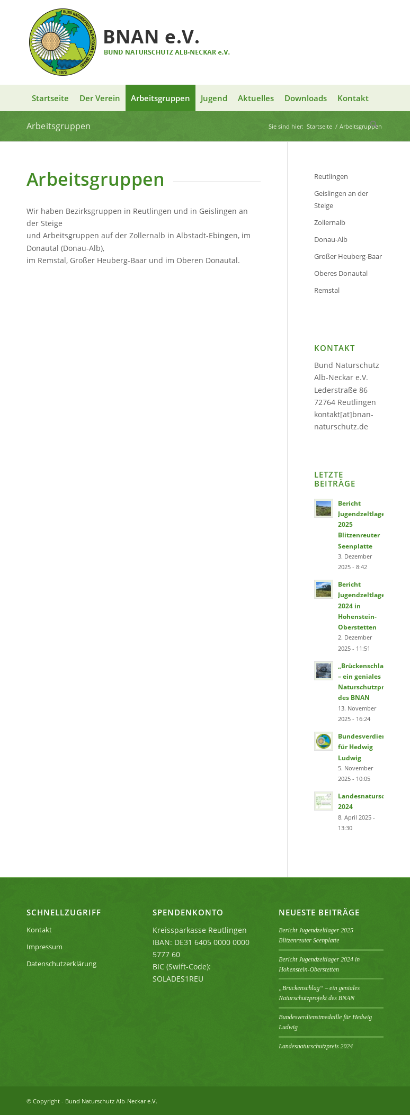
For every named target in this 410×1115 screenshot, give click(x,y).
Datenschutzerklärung (61, 963)
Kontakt (39, 929)
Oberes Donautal (341, 273)
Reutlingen (331, 176)
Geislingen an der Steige (341, 199)
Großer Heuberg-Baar (348, 256)
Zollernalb (329, 222)
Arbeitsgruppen (58, 126)
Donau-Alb (330, 239)
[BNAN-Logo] (130, 42)
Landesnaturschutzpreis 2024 (316, 1046)
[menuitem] (50, 98)
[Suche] (374, 124)
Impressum (44, 946)
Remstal (327, 290)
